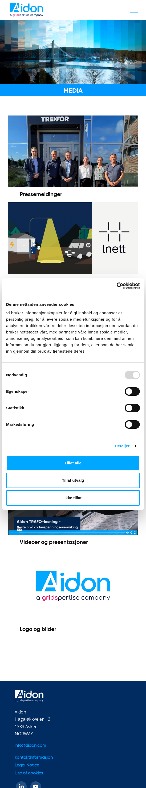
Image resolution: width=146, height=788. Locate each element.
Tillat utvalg (73, 480)
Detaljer (122, 446)
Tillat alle (73, 463)
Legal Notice (27, 765)
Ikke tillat (73, 498)
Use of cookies (29, 773)
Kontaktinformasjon (34, 758)
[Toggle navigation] (134, 10)
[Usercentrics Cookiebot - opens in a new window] (116, 285)
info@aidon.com (30, 746)
